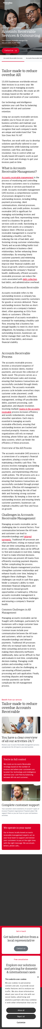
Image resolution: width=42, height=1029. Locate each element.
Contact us (21, 949)
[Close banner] (38, 977)
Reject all (21, 1017)
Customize (21, 1023)
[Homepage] (7, 3)
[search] (32, 3)
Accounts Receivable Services (13, 58)
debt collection (30, 279)
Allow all (21, 1010)
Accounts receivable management (17, 178)
